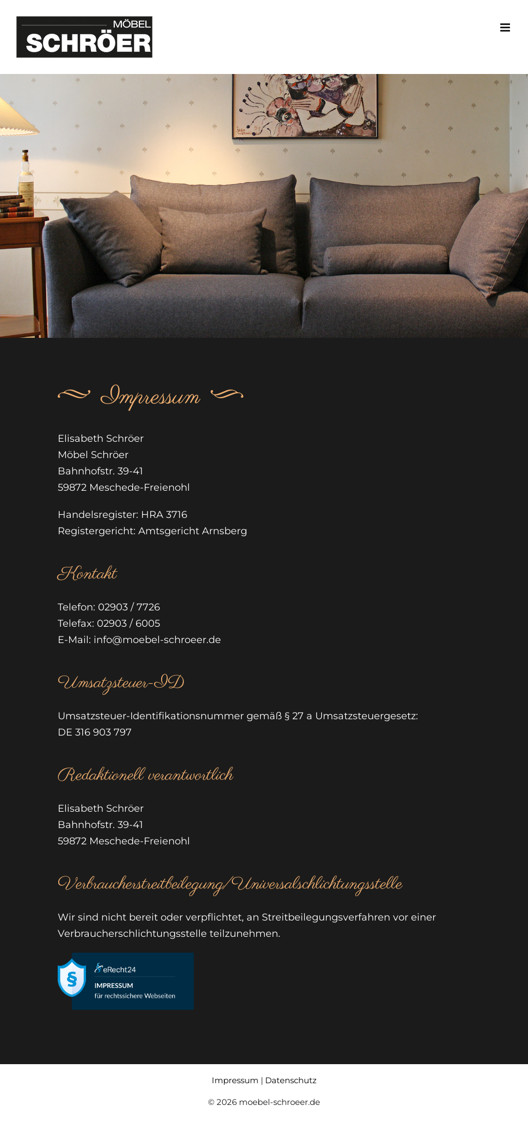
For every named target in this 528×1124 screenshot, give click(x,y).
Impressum (235, 1080)
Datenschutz (291, 1080)
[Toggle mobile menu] (506, 27)
